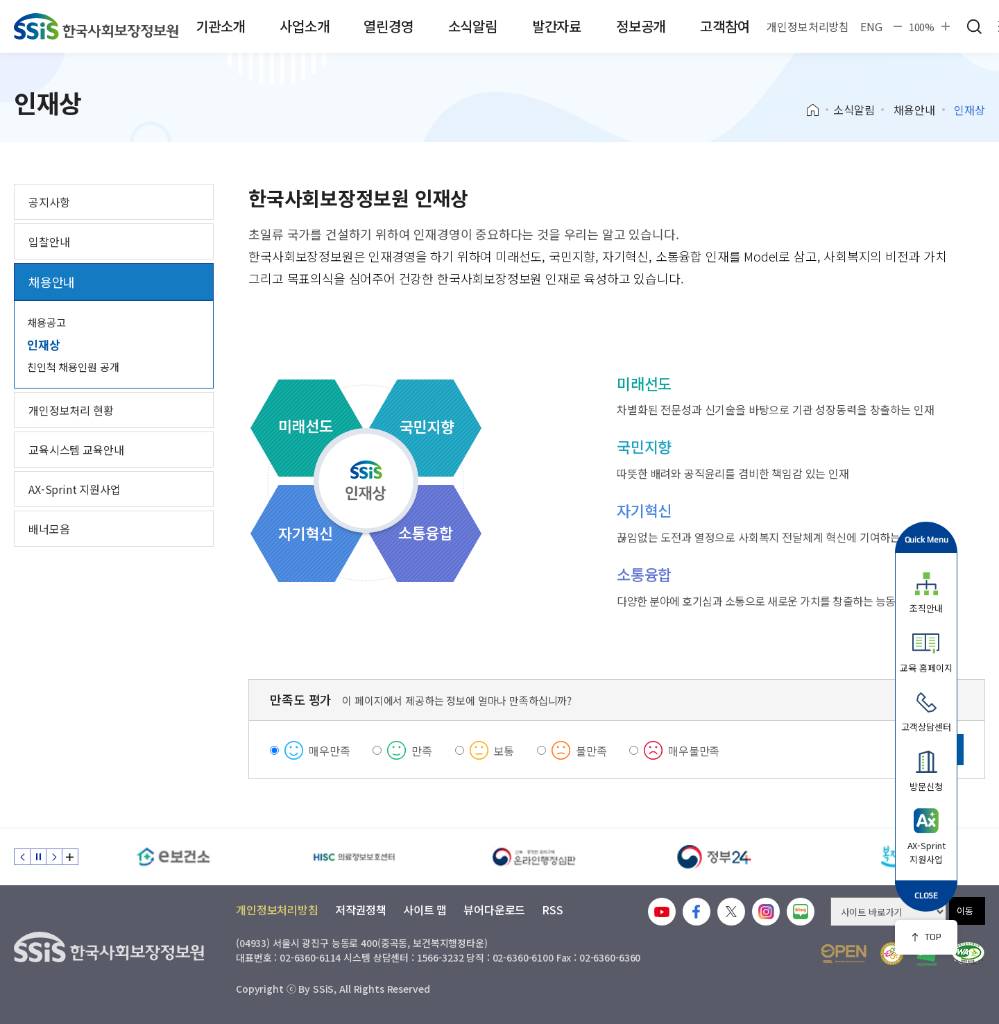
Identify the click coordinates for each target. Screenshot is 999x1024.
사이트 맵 (425, 909)
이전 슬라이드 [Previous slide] (22, 856)
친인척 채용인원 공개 (73, 366)
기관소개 (220, 26)
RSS (552, 909)
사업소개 (304, 26)
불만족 (591, 750)
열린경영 (388, 26)
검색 (974, 26)
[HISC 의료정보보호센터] (354, 857)
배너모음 (48, 528)
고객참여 (724, 26)
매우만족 (329, 750)
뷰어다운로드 (494, 909)
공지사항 (48, 202)
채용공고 (46, 322)
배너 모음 (70, 856)
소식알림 (472, 26)
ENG (871, 26)
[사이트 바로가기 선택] (888, 911)
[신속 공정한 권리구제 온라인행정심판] (534, 857)
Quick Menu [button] (926, 539)
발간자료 (556, 26)
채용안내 (914, 109)
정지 (38, 856)
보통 (504, 750)
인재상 (43, 344)
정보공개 (640, 26)
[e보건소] (173, 857)
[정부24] (714, 857)
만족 (421, 750)
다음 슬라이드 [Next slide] (54, 856)
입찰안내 (48, 241)
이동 (965, 910)
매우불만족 (693, 750)
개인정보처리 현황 (71, 410)
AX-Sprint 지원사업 (74, 489)
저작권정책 (360, 909)
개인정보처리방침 (808, 26)
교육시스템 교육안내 (75, 449)
